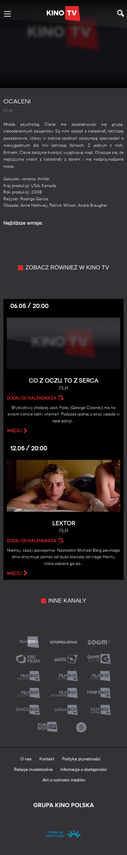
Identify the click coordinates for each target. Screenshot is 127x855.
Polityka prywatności (81, 759)
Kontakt (46, 759)
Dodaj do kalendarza (31, 398)
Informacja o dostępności (83, 770)
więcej (14, 430)
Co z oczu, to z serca (63, 384)
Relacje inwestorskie (33, 770)
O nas (25, 759)
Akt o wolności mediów (63, 780)
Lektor (63, 527)
